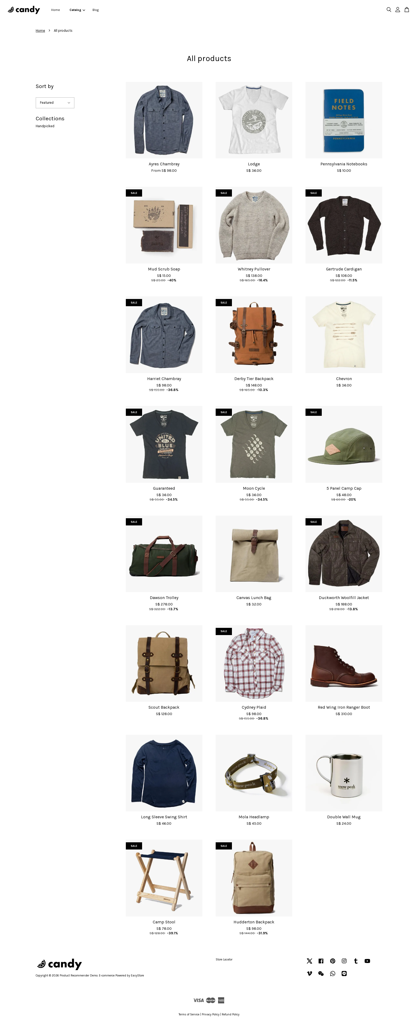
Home (55, 10)
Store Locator (224, 959)
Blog (96, 10)
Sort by (45, 86)
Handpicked (45, 126)
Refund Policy (230, 1014)
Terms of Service (189, 1014)
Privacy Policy (210, 1014)
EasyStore (137, 975)
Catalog (77, 10)
